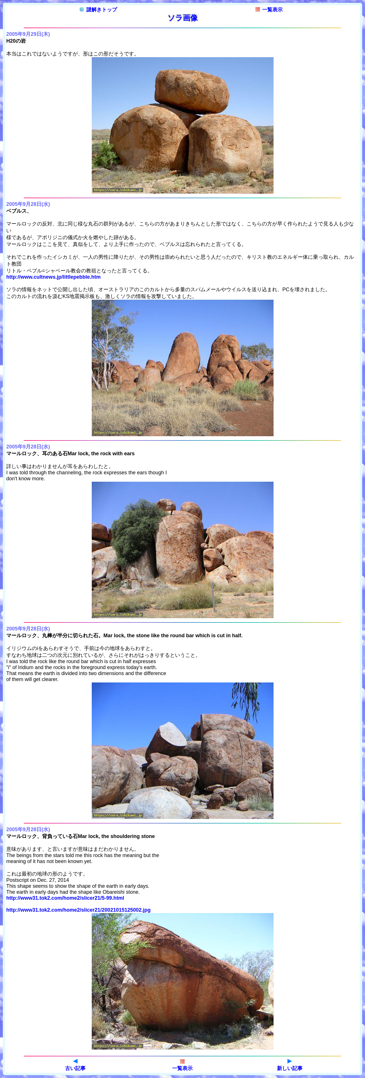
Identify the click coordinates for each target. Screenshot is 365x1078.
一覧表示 (269, 10)
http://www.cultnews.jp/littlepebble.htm (53, 277)
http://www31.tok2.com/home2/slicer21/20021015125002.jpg (78, 910)
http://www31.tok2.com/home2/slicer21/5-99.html (65, 898)
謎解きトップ (98, 10)
